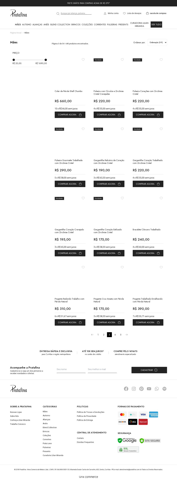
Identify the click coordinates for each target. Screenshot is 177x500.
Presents (123, 24)
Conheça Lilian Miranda (20, 437)
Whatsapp (156, 406)
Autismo (26, 24)
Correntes (100, 24)
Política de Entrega (85, 437)
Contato (80, 455)
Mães (18, 24)
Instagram (133, 406)
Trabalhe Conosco (18, 441)
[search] (58, 13)
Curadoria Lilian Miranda (139, 24)
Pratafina (18, 13)
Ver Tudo (156, 24)
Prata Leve (47, 461)
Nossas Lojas (16, 429)
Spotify (164, 406)
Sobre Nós (14, 433)
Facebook (126, 406)
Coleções (87, 24)
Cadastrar (149, 387)
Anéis (46, 24)
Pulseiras (112, 24)
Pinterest (141, 406)
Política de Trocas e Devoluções (90, 429)
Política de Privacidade (86, 433)
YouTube (149, 406)
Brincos (75, 24)
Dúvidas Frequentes (85, 459)
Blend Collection (60, 24)
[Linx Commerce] (88, 494)
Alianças (37, 24)
